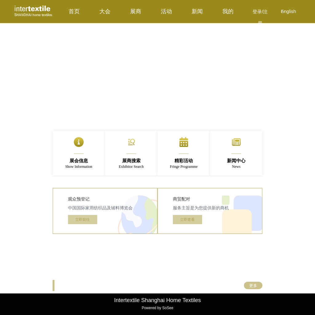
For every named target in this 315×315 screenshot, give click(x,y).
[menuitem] (74, 11)
